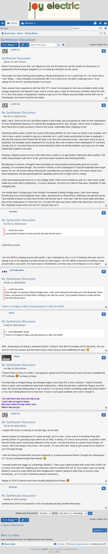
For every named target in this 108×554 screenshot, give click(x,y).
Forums (13, 23)
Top (106, 98)
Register (17, 28)
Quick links (3, 24)
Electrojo (13, 487)
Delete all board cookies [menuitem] (79, 544)
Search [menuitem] (105, 33)
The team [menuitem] (60, 544)
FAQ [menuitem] (96, 24)
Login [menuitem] (101, 24)
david (11, 313)
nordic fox (15, 50)
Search (100, 28)
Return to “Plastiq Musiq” (13, 525)
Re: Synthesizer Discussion (19, 112)
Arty (57, 552)
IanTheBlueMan (17, 270)
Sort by (61, 513)
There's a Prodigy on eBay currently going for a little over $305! (33, 306)
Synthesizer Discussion (18, 39)
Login (5, 28)
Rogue (17, 356)
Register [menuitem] (106, 24)
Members (29, 23)
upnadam (13, 211)
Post (8, 44)
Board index (9, 544)
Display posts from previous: (33, 513)
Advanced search (105, 28)
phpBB (44, 549)
